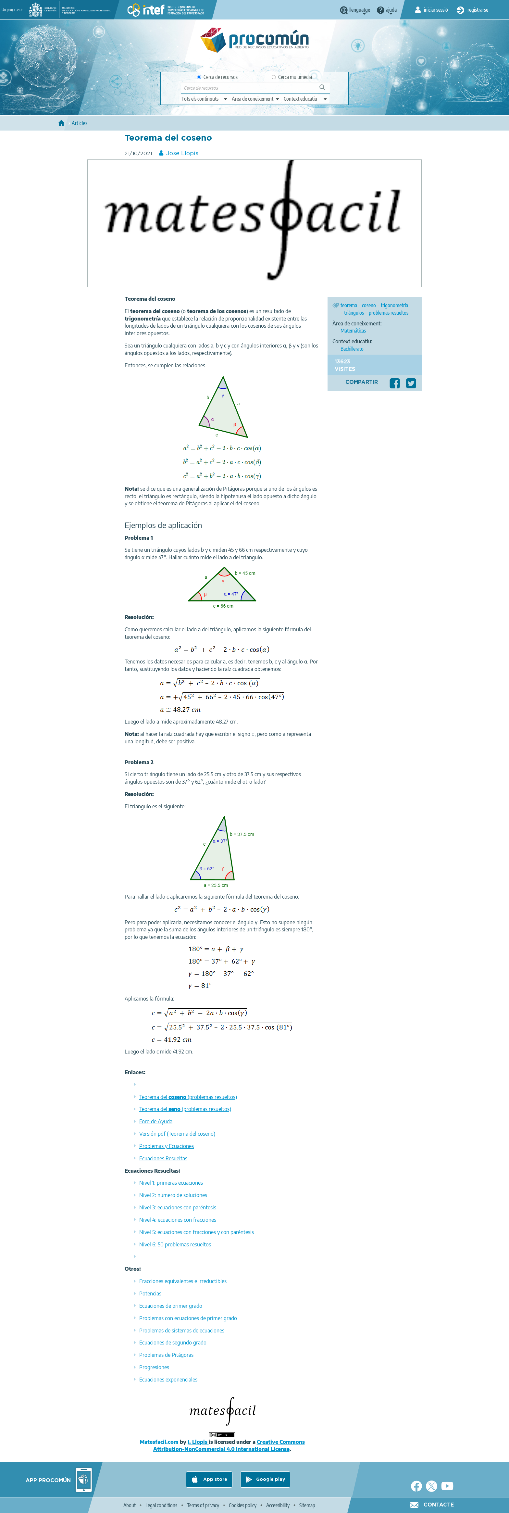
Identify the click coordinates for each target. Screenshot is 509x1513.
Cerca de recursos (217, 77)
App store (214, 1479)
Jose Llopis (182, 153)
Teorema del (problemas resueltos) (188, 1097)
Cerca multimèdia (292, 77)
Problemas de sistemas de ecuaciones (181, 1330)
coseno (369, 305)
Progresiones (154, 1367)
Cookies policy (242, 1505)
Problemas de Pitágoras (166, 1355)
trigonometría (394, 305)
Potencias (150, 1293)
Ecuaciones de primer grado (170, 1306)
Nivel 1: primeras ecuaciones (171, 1182)
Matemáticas (353, 330)
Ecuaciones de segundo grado (172, 1342)
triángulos (354, 312)
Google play (270, 1479)
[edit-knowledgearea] (256, 99)
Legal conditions (161, 1505)
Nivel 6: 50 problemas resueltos (175, 1244)
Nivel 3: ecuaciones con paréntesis (177, 1207)
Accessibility (278, 1505)
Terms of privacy (203, 1505)
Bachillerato (352, 349)
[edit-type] (205, 99)
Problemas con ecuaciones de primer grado (188, 1318)
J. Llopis (198, 1442)
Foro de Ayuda (155, 1121)
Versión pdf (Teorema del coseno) (177, 1133)
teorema (349, 305)
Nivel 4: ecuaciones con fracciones (177, 1220)
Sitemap (307, 1505)
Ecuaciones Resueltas (163, 1158)
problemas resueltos (388, 312)
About (129, 1505)
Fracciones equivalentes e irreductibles (183, 1281)
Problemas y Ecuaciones (166, 1146)
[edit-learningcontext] (305, 99)
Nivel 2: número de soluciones (173, 1195)
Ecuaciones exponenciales (168, 1379)
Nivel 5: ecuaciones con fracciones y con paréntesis (196, 1232)
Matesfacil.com (159, 1442)
